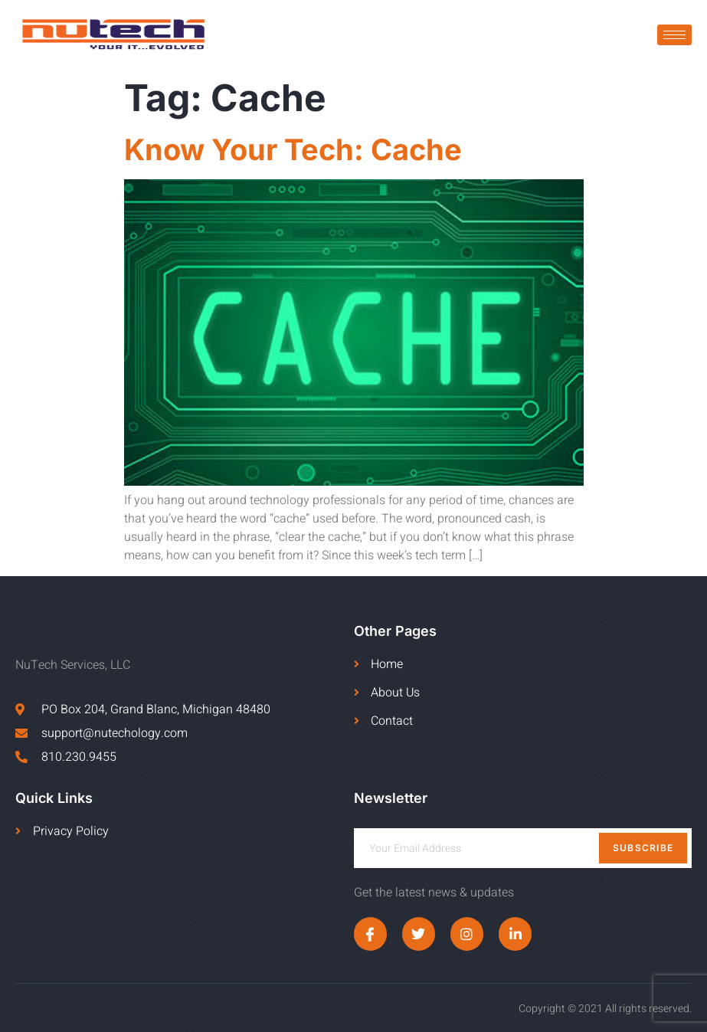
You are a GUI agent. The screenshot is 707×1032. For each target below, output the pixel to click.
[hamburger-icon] (674, 35)
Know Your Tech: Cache (293, 149)
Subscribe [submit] (643, 847)
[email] (523, 848)
